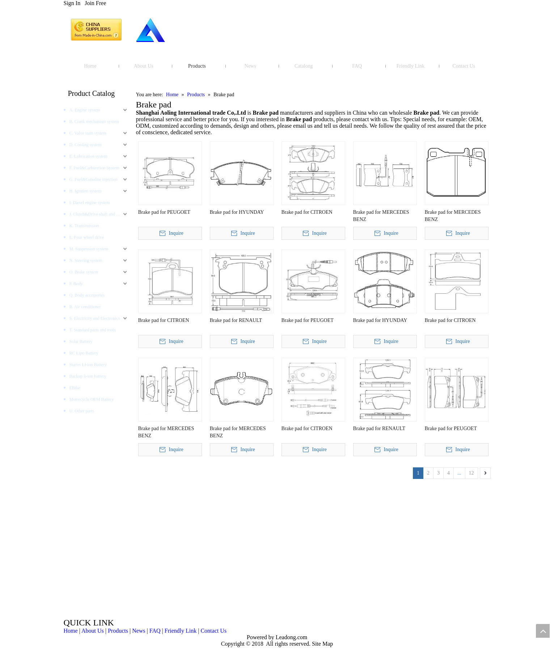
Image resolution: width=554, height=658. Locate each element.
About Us (92, 631)
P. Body (76, 283)
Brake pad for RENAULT (236, 320)
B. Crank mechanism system (94, 121)
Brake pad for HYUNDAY (237, 212)
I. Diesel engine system (89, 202)
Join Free (95, 3)
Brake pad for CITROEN (307, 212)
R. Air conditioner (85, 306)
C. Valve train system (87, 133)
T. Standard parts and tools (92, 329)
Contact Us (213, 631)
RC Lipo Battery (83, 353)
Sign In (72, 3)
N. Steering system (85, 260)
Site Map (322, 644)
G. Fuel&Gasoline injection (93, 179)
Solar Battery (81, 341)
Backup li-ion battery (87, 376)
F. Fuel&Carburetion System (94, 167)
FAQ (155, 631)
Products (118, 631)
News (138, 631)
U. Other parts (81, 410)
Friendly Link (180, 631)
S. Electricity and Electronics (94, 318)
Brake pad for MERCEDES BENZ (381, 215)
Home (71, 631)
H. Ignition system (85, 191)
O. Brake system (83, 272)
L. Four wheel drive (86, 237)
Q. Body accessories (87, 295)
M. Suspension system (89, 248)
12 (471, 473)
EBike (74, 387)
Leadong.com (291, 637)
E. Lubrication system (88, 156)
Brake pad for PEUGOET (164, 212)
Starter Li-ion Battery (88, 364)
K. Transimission (84, 225)
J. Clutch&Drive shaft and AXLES (99, 214)
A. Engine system (84, 110)
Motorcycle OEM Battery (91, 399)
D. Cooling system (85, 144)
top (543, 631)
